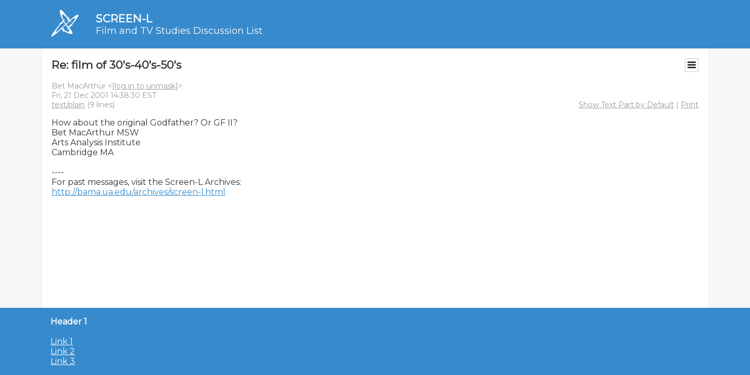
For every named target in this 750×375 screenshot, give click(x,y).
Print (689, 104)
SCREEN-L (124, 18)
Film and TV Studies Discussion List (179, 30)
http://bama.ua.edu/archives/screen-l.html (139, 192)
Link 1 (62, 341)
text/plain (68, 104)
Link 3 (63, 361)
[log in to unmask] (145, 86)
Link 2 (63, 351)
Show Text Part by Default (626, 104)
